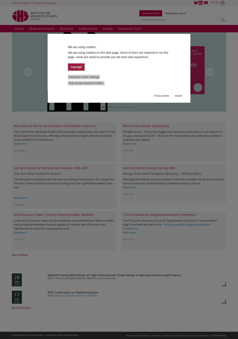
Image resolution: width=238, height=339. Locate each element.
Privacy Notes (161, 95)
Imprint (178, 95)
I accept (76, 67)
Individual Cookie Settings (84, 77)
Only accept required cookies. (86, 83)
